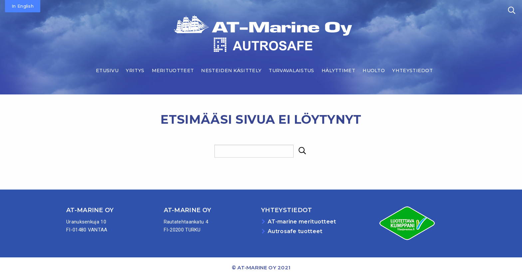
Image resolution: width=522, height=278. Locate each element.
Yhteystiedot (412, 70)
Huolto (374, 70)
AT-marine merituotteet (302, 221)
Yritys (135, 70)
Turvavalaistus (291, 70)
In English (23, 6)
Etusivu (107, 70)
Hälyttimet (338, 70)
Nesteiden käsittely (231, 70)
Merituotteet (173, 70)
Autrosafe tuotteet (295, 231)
